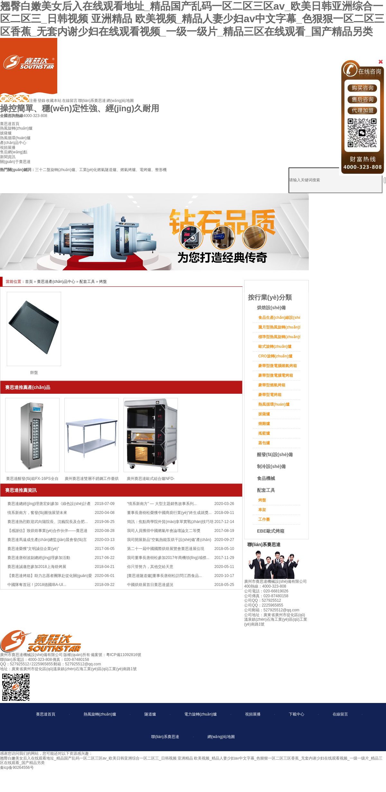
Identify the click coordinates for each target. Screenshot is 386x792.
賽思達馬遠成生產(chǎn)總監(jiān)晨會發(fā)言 (47, 539)
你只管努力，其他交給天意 (150, 566)
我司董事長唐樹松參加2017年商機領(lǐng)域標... (168, 557)
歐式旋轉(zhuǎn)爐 (274, 346)
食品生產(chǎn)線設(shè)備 (282, 317)
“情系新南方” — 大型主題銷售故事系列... (162, 503)
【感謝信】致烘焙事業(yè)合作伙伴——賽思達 (47, 530)
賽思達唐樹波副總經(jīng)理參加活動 (38, 557)
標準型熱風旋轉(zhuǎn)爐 (280, 337)
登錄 (41, 100)
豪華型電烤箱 (269, 394)
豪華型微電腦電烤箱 (275, 375)
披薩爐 (264, 414)
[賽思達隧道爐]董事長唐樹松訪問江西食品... (164, 575)
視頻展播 (253, 714)
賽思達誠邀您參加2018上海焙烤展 (36, 566)
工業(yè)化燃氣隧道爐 (98, 169)
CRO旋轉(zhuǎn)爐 (275, 356)
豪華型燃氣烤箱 (271, 385)
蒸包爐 (264, 443)
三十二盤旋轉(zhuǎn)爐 (55, 169)
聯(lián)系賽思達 (92, 100)
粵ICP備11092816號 (123, 654)
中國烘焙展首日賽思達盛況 (150, 584)
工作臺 (264, 519)
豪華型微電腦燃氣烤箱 (277, 366)
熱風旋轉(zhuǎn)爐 (100, 714)
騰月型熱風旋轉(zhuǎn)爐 (280, 327)
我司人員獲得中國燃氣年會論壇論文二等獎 (163, 530)
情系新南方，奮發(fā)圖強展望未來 (37, 512)
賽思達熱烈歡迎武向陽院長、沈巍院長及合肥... (47, 521)
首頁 (29, 281)
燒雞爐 (264, 423)
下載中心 (296, 714)
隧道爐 (150, 714)
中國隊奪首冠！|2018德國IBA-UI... (36, 584)
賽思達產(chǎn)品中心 (56, 281)
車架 (262, 510)
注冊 (33, 100)
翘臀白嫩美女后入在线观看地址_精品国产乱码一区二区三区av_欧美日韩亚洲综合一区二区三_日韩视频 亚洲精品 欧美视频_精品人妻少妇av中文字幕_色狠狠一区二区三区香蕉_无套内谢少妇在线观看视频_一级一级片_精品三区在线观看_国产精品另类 (192, 18)
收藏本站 (53, 100)
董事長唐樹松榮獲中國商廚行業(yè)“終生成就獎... (169, 512)
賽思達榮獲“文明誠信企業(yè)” (33, 548)
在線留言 (70, 100)
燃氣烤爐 (128, 169)
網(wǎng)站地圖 (120, 100)
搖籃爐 (264, 433)
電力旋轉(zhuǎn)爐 (200, 714)
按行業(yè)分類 (270, 297)
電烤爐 (145, 169)
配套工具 (87, 281)
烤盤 (103, 281)
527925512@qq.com (83, 664)
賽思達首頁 (45, 714)
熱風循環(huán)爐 (274, 404)
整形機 (161, 169)
